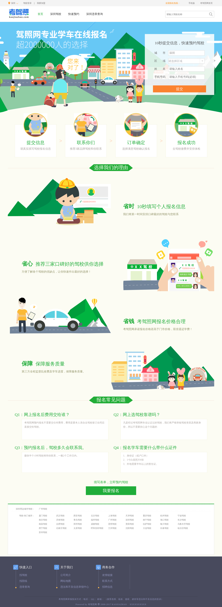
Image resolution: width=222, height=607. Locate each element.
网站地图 (65, 581)
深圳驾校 (130, 520)
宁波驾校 (182, 515)
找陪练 (23, 581)
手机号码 (159, 76)
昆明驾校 (112, 524)
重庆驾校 (147, 515)
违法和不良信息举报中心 (74, 586)
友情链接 (107, 575)
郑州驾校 (78, 524)
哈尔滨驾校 (183, 528)
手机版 (192, 3)
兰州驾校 (112, 528)
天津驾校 (130, 515)
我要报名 (111, 490)
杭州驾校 (164, 515)
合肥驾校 (60, 524)
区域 (159, 60)
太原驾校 (78, 528)
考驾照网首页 (206, 3)
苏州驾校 (43, 532)
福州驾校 (95, 520)
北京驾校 (95, 515)
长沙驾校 (182, 520)
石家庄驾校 (61, 528)
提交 (179, 89)
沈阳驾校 (130, 528)
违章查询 (24, 586)
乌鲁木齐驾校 (184, 524)
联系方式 (107, 581)
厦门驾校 (43, 515)
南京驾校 (43, 520)
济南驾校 (60, 520)
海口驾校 (164, 520)
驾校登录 (27, 3)
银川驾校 (164, 524)
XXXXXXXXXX (138, 604)
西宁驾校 (43, 528)
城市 (159, 52)
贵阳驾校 (130, 524)
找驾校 (23, 575)
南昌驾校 (43, 524)
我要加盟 (41, 3)
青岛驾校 (78, 520)
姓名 (159, 68)
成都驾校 (95, 524)
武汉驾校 (60, 515)
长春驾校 (164, 528)
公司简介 (65, 575)
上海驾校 (112, 515)
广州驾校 (43, 509)
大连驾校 (147, 528)
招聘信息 (107, 586)
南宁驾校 (147, 520)
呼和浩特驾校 (97, 528)
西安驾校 (78, 515)
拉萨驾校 (147, 524)
